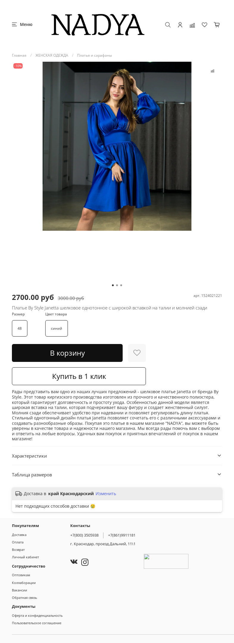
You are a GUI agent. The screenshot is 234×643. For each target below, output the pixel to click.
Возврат (18, 549)
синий (56, 328)
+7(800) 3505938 (84, 535)
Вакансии (19, 590)
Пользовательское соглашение (36, 623)
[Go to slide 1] (113, 285)
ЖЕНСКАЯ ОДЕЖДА (51, 55)
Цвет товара (56, 314)
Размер (18, 314)
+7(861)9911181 (121, 535)
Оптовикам (21, 575)
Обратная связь (24, 597)
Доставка (19, 534)
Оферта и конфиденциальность (37, 615)
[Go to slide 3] (121, 285)
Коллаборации (24, 582)
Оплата (18, 542)
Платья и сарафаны (94, 55)
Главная (19, 55)
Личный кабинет (25, 557)
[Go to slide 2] (117, 285)
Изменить (106, 493)
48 (20, 328)
